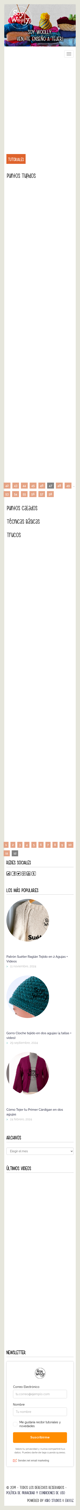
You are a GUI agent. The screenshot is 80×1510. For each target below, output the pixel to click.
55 (24, 494)
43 (15, 485)
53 (7, 494)
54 (15, 494)
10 (69, 845)
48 (59, 485)
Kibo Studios (53, 1500)
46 (42, 485)
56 (33, 494)
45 (33, 485)
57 (41, 494)
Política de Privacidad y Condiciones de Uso (35, 1492)
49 (68, 485)
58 (50, 494)
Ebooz (69, 1500)
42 (7, 485)
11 (6, 853)
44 (24, 485)
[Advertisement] (40, 103)
